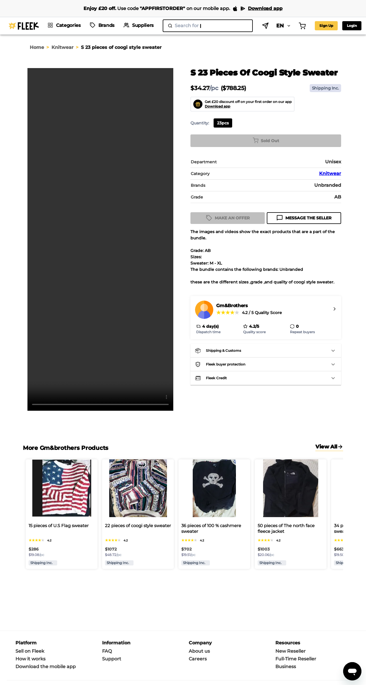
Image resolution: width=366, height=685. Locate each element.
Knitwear (62, 47)
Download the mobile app (45, 666)
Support (111, 659)
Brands (106, 25)
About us (199, 651)
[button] (265, 351)
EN (251, 26)
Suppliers (143, 25)
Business (285, 666)
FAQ (107, 651)
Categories (68, 25)
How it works (30, 659)
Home (37, 47)
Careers (198, 659)
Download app (217, 106)
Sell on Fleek (29, 651)
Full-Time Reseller (295, 659)
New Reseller (290, 651)
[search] (191, 25)
